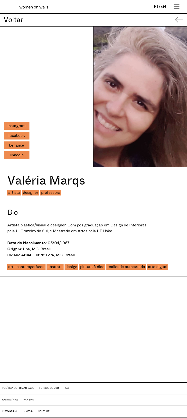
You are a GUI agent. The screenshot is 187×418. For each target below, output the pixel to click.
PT (156, 6)
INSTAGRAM (9, 411)
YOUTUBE (43, 411)
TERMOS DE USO (49, 388)
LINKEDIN (27, 411)
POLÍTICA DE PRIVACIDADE (18, 388)
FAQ (66, 388)
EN (163, 6)
